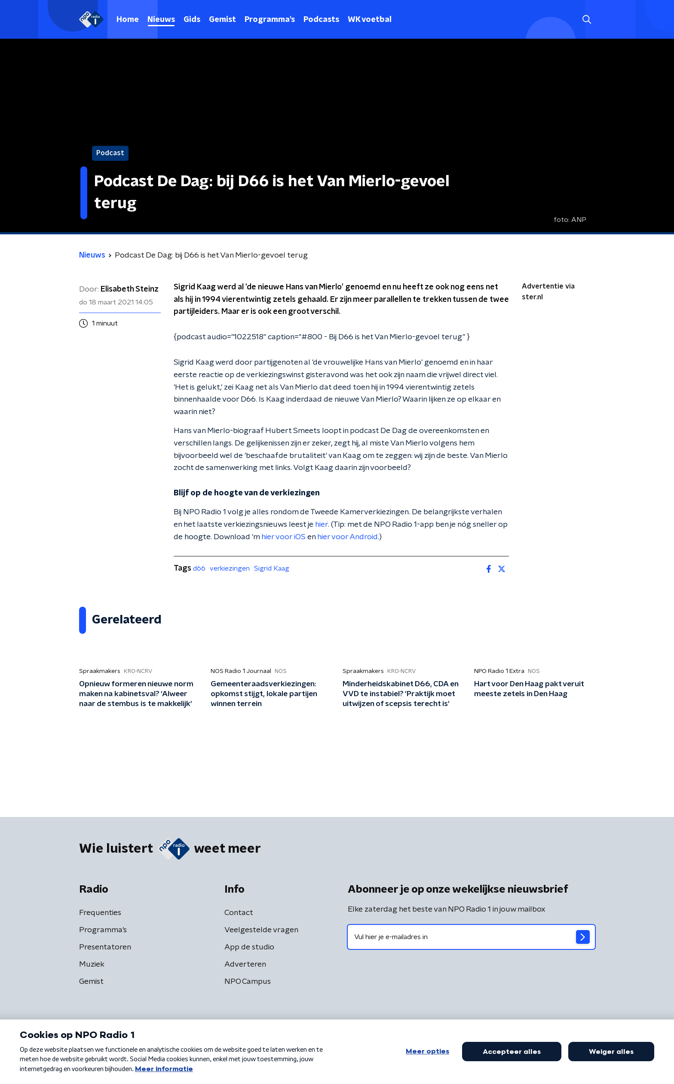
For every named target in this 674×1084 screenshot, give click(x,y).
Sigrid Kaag (271, 568)
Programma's (270, 20)
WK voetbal (370, 20)
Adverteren (245, 964)
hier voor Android (347, 537)
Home (127, 20)
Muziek (91, 964)
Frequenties (100, 913)
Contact (238, 913)
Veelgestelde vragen (261, 930)
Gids (192, 20)
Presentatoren (105, 947)
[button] (586, 20)
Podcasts (321, 20)
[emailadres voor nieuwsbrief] (471, 937)
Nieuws (161, 20)
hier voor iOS (283, 537)
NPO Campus (247, 982)
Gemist (222, 20)
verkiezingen (230, 568)
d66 (199, 568)
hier (321, 524)
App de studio (249, 947)
